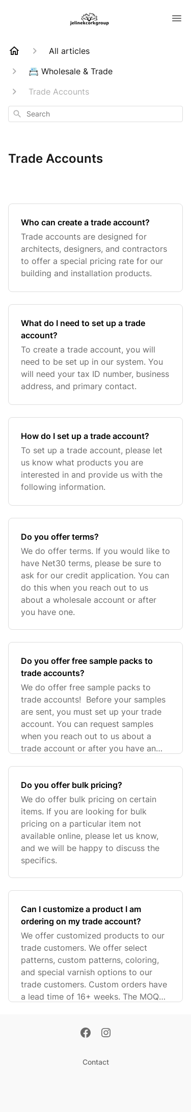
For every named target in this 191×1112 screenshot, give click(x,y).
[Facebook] (85, 1034)
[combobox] (95, 114)
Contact (96, 1062)
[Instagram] (106, 1034)
